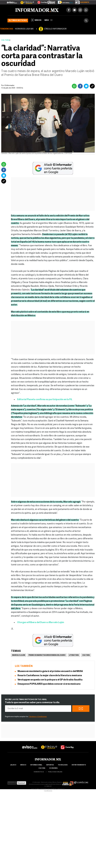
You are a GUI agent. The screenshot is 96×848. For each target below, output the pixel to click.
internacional (36, 765)
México (23, 765)
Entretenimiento (79, 765)
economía (53, 768)
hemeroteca (39, 772)
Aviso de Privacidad (37, 789)
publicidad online (55, 772)
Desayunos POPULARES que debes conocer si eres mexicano (49, 684)
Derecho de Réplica (51, 789)
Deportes (50, 765)
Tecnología (63, 765)
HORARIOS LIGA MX (24, 29)
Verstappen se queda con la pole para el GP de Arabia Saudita (50, 680)
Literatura (74, 655)
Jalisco (13, 765)
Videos (36, 20)
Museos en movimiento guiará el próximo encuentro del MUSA (50, 671)
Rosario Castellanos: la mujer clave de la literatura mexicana (50, 675)
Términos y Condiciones (38, 716)
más (48, 20)
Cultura (5, 40)
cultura (42, 768)
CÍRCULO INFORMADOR (55, 29)
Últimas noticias (18, 20)
